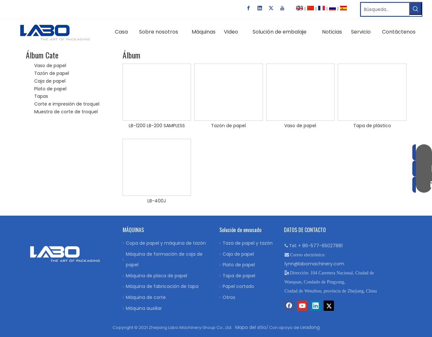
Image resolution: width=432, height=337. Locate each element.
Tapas (41, 96)
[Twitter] (271, 8)
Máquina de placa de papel (156, 275)
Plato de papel (50, 89)
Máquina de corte (146, 297)
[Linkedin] (260, 8)
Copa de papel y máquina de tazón (166, 243)
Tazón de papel (51, 73)
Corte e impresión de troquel (66, 104)
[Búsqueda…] (385, 9)
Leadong (310, 327)
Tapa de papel (239, 275)
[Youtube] (282, 8)
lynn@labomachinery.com (314, 263)
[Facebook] (248, 8)
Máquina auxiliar (144, 308)
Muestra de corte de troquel (66, 111)
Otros (229, 297)
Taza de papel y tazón (248, 243)
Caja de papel (49, 81)
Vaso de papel (50, 65)
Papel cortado (238, 286)
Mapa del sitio (250, 327)
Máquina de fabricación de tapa (162, 286)
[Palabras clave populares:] (415, 9)
